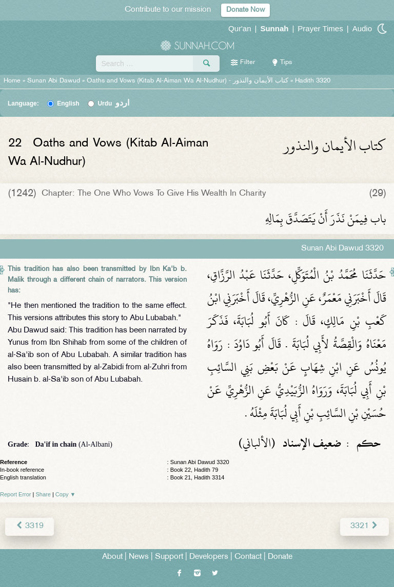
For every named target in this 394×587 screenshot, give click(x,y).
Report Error (15, 494)
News (139, 557)
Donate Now (245, 10)
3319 (29, 526)
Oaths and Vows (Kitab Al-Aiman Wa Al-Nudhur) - (188, 81)
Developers (208, 557)
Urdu (113, 103)
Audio (362, 28)
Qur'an (239, 28)
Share (43, 494)
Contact (248, 557)
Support (169, 557)
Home (12, 81)
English (68, 103)
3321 (364, 526)
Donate (280, 557)
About (112, 557)
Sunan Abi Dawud (53, 81)
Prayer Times (320, 28)
